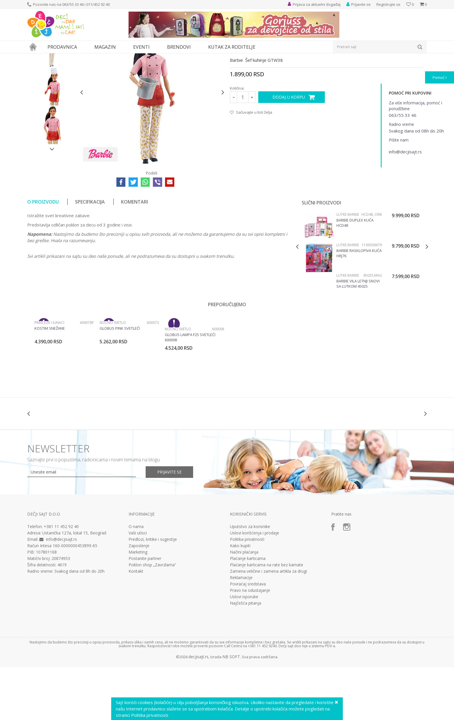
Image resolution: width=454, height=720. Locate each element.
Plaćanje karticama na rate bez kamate (266, 618)
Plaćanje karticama (248, 612)
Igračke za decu (78, 57)
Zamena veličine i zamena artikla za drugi (268, 624)
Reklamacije (241, 631)
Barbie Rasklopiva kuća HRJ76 (359, 306)
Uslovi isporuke (244, 650)
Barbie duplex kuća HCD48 (355, 276)
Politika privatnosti (247, 592)
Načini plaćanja (244, 605)
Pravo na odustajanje (250, 643)
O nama (136, 580)
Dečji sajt (34, 57)
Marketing (138, 605)
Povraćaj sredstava (248, 637)
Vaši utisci (138, 586)
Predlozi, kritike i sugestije (153, 592)
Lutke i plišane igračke (113, 57)
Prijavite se (169, 525)
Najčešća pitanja (245, 656)
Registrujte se (388, 4)
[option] (52, 101)
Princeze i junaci (49, 376)
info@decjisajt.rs (61, 592)
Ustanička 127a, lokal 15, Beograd (74, 586)
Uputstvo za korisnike (250, 580)
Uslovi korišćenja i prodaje (254, 586)
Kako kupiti (240, 599)
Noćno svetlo (113, 376)
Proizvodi (54, 57)
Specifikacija (90, 255)
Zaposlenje (139, 599)
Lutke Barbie (158, 57)
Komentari (134, 255)
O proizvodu (43, 255)
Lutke (139, 57)
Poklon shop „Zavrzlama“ (152, 618)
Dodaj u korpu (288, 150)
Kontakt (136, 624)
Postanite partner (145, 612)
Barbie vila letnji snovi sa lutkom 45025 (358, 337)
